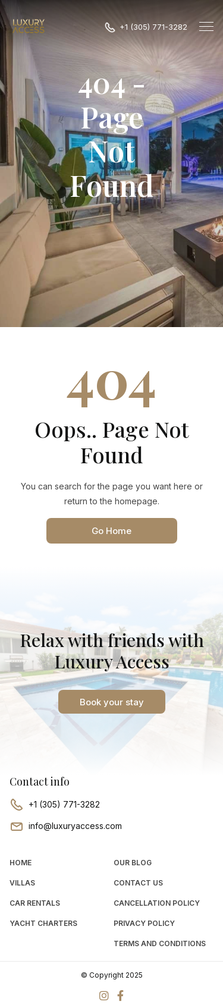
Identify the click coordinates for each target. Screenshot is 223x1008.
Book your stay (112, 702)
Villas (22, 882)
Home (21, 862)
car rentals (35, 903)
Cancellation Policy (157, 903)
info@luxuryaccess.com (75, 826)
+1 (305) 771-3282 (153, 27)
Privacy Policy (144, 923)
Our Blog (133, 862)
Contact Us (138, 882)
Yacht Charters (43, 923)
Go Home (111, 530)
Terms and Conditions (160, 943)
